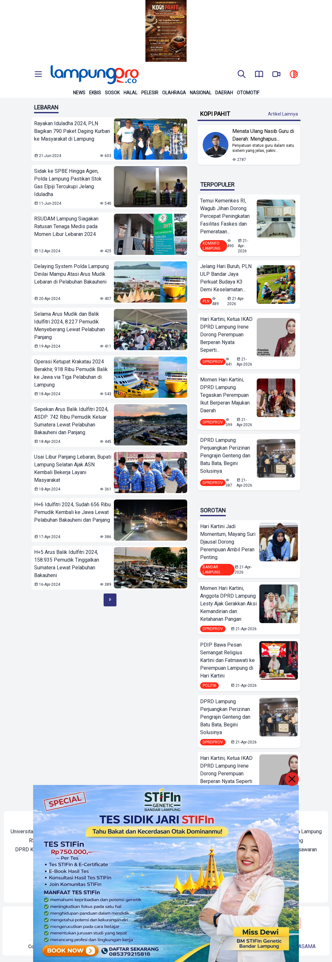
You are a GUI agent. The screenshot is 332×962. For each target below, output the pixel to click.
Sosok (112, 92)
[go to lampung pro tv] (276, 75)
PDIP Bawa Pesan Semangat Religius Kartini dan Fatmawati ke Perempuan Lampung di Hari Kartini (227, 660)
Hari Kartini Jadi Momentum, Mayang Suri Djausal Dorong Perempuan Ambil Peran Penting (227, 541)
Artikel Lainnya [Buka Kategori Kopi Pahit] (283, 114)
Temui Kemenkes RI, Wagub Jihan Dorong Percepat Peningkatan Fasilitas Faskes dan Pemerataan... (225, 216)
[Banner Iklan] (166, 31)
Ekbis (95, 92)
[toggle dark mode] (293, 75)
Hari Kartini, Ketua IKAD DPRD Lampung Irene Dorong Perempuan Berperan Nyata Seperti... (226, 334)
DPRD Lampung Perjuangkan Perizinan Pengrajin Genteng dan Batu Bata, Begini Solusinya (225, 455)
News (79, 92)
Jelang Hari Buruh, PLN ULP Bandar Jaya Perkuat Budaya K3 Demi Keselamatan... (226, 278)
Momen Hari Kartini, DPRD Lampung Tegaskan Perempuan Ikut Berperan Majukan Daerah (225, 395)
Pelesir (149, 92)
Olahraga (174, 92)
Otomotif (248, 92)
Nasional (200, 92)
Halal (130, 92)
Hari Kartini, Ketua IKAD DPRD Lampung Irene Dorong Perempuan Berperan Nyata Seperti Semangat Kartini (226, 773)
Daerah (224, 92)
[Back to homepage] (94, 75)
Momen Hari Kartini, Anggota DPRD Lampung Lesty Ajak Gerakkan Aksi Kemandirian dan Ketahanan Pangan (228, 603)
